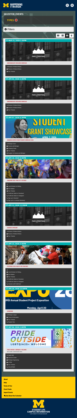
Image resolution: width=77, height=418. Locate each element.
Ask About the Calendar (12, 396)
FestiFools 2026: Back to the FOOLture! (17, 266)
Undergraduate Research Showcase (17, 63)
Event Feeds (8, 389)
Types (12, 20)
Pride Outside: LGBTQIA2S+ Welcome (17, 350)
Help (5, 382)
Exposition (10, 311)
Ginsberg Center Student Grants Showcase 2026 (20, 140)
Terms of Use (8, 386)
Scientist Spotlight (12, 228)
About (6, 379)
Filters (9, 29)
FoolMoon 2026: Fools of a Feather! (16, 180)
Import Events (8, 392)
